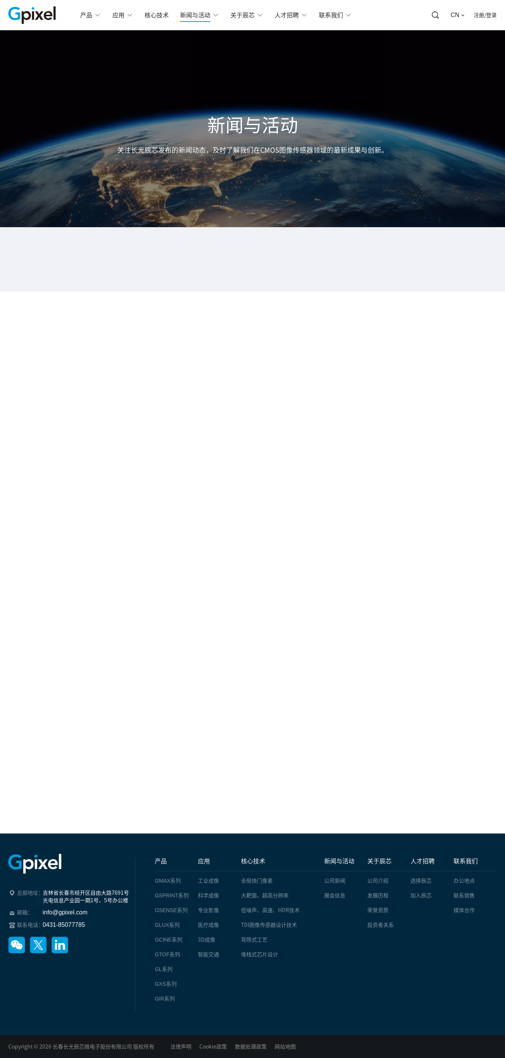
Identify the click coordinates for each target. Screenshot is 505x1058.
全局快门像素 (257, 880)
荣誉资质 (377, 910)
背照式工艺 (254, 939)
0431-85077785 (64, 925)
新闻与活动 (339, 861)
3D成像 (206, 939)
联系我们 (466, 861)
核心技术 (253, 861)
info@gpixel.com (65, 912)
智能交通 (208, 954)
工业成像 (208, 880)
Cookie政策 (213, 1046)
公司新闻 (334, 880)
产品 (161, 861)
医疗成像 (208, 925)
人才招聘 (422, 861)
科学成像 (208, 895)
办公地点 (464, 880)
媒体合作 (464, 910)
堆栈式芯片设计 (259, 954)
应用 (204, 861)
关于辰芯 (379, 861)
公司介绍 (377, 880)
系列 (168, 880)
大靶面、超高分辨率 (265, 895)
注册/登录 (485, 15)
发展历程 (377, 895)
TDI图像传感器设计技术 (269, 925)
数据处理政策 (251, 1046)
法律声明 (180, 1046)
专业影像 (208, 910)
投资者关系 (380, 925)
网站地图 (285, 1046)
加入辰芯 (421, 895)
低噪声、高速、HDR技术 (270, 910)
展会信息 (334, 895)
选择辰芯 (421, 880)
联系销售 (464, 895)
